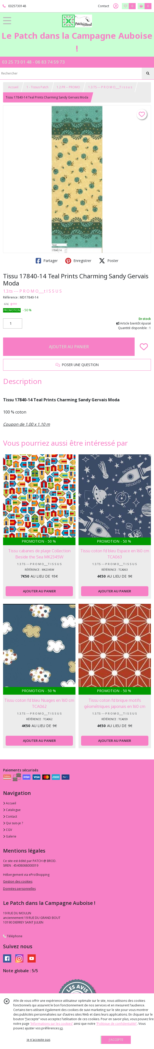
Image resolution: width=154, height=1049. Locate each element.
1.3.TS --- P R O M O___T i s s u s (110, 87)
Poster (108, 261)
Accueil (13, 87)
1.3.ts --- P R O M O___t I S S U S (32, 291)
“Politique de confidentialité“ (116, 1023)
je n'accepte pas (38, 1040)
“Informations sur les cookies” (51, 1023)
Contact (103, 6)
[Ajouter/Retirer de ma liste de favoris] (144, 347)
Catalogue (12, 810)
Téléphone (12, 936)
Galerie (9, 836)
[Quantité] (12, 323)
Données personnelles (19, 888)
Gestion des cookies (17, 881)
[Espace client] (116, 6)
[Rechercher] (148, 73)
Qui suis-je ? (13, 823)
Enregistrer (78, 261)
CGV (7, 830)
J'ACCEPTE (116, 1040)
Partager (47, 261)
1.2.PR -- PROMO (68, 87)
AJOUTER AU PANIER (69, 346)
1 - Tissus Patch (37, 87)
